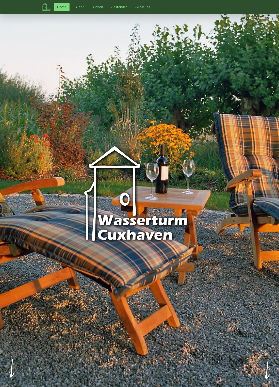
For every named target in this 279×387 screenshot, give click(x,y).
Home (62, 6)
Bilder (80, 6)
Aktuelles (142, 6)
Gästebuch (119, 6)
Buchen (97, 6)
